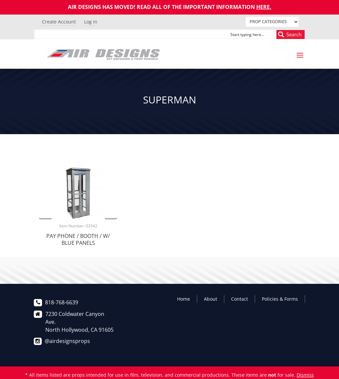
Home (183, 299)
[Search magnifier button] (290, 34)
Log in (90, 22)
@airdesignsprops (67, 341)
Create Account (59, 22)
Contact (239, 299)
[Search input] (251, 34)
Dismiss (305, 375)
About (210, 299)
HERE (263, 7)
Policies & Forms (280, 299)
